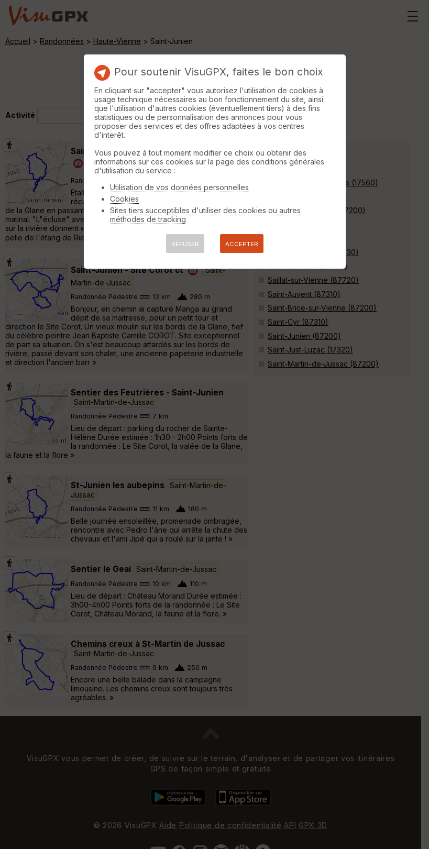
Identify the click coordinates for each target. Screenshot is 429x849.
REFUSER (185, 244)
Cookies (124, 198)
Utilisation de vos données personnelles (179, 187)
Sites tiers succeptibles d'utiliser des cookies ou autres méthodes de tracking (205, 215)
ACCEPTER (241, 244)
